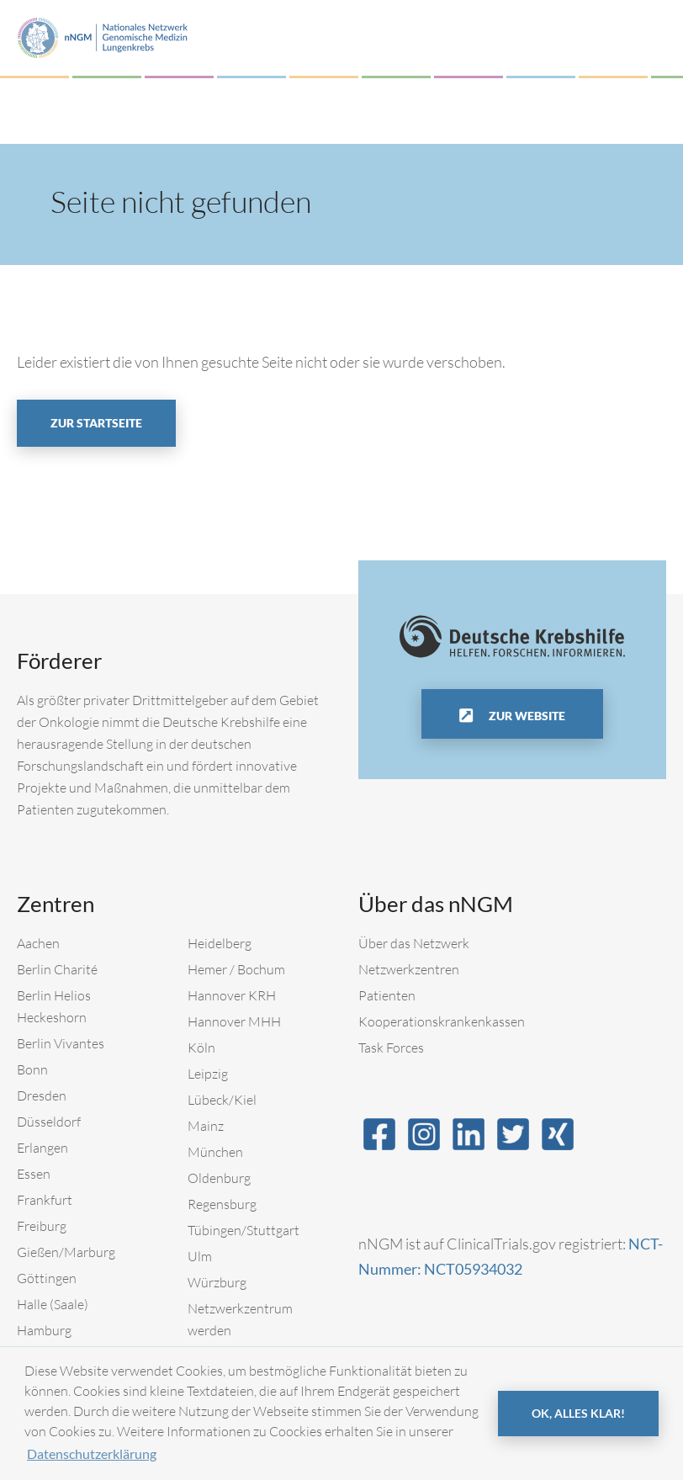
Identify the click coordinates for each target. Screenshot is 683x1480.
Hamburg (44, 1330)
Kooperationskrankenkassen (441, 1021)
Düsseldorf (49, 1121)
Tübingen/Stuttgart (243, 1230)
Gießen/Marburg (66, 1252)
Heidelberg (219, 943)
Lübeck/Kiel (222, 1099)
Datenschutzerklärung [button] (91, 1453)
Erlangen (42, 1147)
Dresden (41, 1095)
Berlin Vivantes (60, 1043)
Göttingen (47, 1278)
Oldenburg (219, 1178)
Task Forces (391, 1047)
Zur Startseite (96, 423)
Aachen (38, 943)
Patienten (387, 995)
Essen (33, 1173)
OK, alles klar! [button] (578, 1413)
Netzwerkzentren (408, 969)
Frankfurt (44, 1199)
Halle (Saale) (52, 1304)
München (215, 1151)
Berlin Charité (57, 969)
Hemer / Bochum (236, 969)
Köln (201, 1047)
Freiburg (41, 1225)
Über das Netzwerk (413, 943)
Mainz (206, 1125)
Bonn (32, 1069)
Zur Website (525, 715)
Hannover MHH (234, 1021)
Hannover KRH (232, 995)
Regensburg (222, 1204)
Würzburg (217, 1282)
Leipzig (208, 1073)
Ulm (200, 1256)
